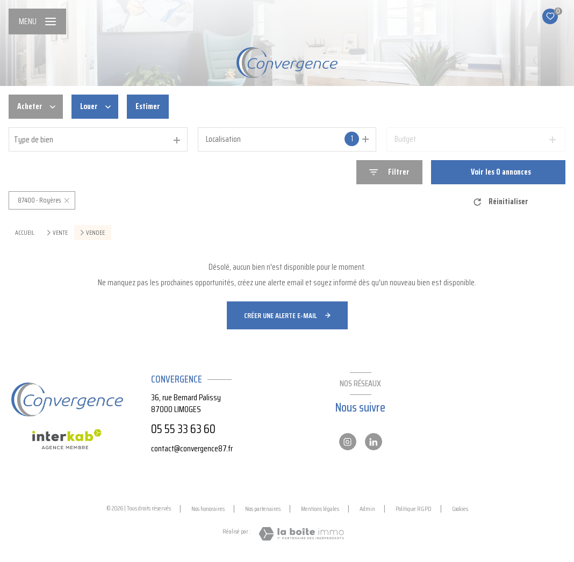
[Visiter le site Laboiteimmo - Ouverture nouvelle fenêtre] (301, 534)
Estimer (147, 106)
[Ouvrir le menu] (37, 21)
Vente (60, 232)
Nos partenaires (263, 508)
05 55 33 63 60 (183, 429)
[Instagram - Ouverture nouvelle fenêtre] (347, 441)
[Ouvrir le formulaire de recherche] (389, 172)
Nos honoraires (208, 508)
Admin (367, 508)
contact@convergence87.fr (192, 448)
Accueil (24, 232)
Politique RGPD (414, 508)
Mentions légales (320, 508)
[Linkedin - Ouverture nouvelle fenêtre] (373, 441)
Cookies (460, 509)
